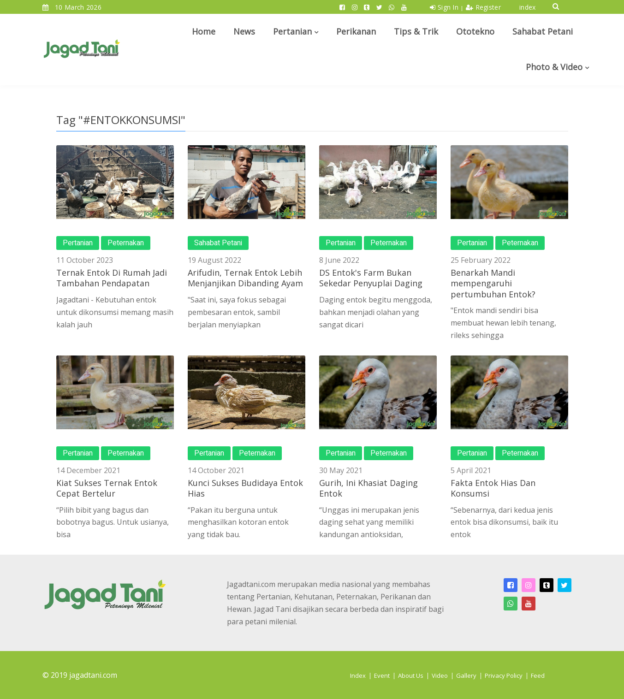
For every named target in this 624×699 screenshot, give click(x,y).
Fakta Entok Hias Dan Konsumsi (493, 488)
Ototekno (475, 31)
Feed (538, 675)
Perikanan (356, 31)
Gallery (466, 675)
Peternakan (125, 243)
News (244, 31)
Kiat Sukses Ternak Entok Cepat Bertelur (106, 488)
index (527, 7)
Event (382, 675)
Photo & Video (554, 66)
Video (440, 675)
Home (203, 31)
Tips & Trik (416, 31)
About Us (410, 675)
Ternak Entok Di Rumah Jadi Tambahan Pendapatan (111, 278)
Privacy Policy (504, 675)
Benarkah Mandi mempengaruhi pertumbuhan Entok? (493, 283)
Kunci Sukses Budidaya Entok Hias (245, 488)
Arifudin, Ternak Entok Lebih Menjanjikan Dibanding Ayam (245, 278)
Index (358, 675)
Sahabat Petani (542, 31)
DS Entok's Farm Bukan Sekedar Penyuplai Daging (370, 278)
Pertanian (292, 31)
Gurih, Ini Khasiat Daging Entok (368, 488)
